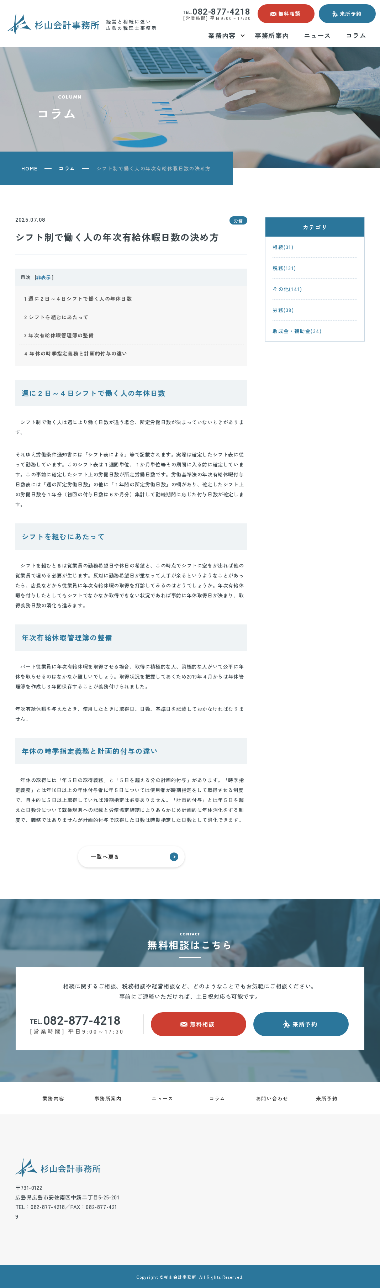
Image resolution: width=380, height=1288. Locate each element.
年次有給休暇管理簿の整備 (59, 335)
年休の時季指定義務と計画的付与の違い (76, 353)
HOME (29, 168)
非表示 (43, 277)
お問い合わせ (272, 1098)
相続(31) (283, 247)
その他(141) (287, 289)
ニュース (162, 1098)
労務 (238, 220)
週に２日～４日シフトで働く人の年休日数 (78, 298)
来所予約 (327, 1098)
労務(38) (283, 310)
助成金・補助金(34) (297, 331)
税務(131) (284, 268)
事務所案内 (108, 1098)
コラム (67, 168)
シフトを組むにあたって (56, 317)
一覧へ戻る (134, 856)
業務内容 (53, 1098)
